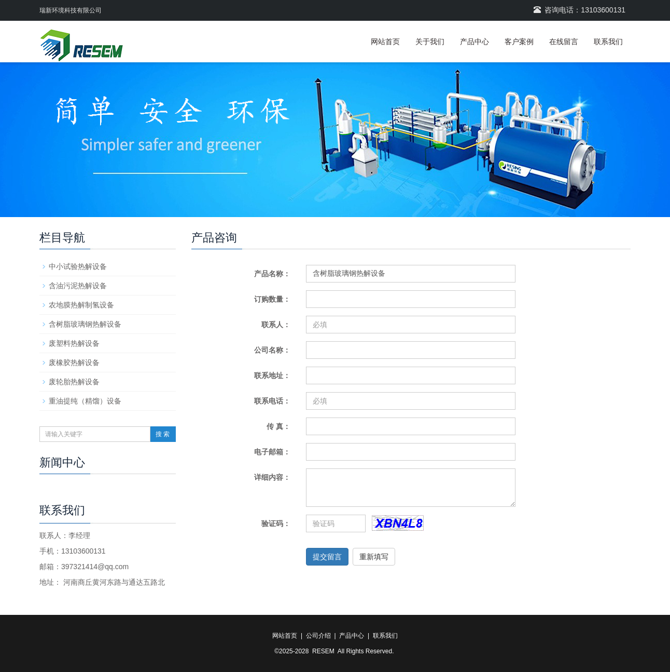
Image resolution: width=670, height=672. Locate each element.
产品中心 (474, 41)
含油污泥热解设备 (78, 285)
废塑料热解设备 (74, 343)
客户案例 (519, 41)
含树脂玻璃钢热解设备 (85, 324)
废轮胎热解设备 (74, 382)
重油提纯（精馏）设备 (85, 401)
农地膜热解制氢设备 (81, 305)
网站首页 (385, 41)
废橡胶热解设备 (74, 362)
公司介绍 (318, 635)
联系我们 (608, 41)
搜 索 (163, 434)
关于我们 (429, 41)
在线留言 (563, 41)
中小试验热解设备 (78, 266)
